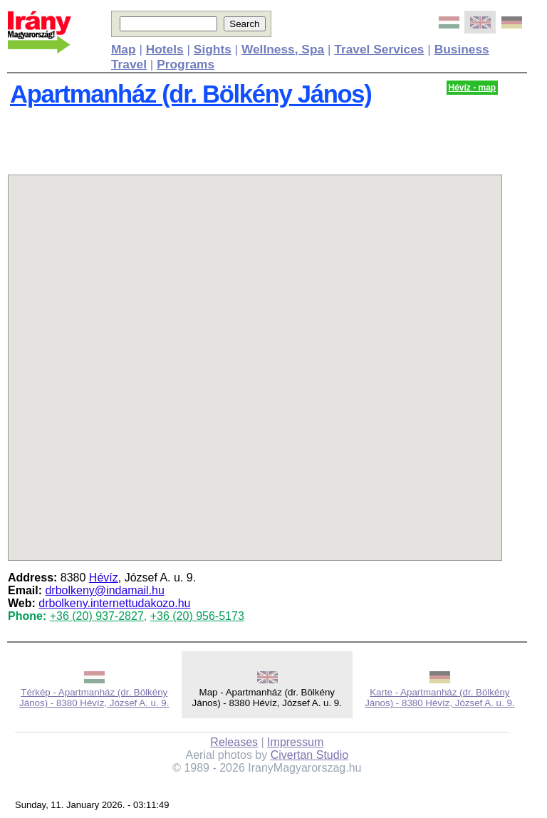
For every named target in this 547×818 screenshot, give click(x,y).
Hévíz (103, 577)
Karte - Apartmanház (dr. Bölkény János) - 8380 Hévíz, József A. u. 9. (439, 697)
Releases (234, 742)
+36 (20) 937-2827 (97, 616)
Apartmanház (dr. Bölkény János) (191, 94)
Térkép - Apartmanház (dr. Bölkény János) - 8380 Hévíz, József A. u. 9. (94, 697)
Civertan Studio (309, 755)
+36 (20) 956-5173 (197, 616)
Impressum (295, 742)
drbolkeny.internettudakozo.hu (114, 603)
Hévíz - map (472, 88)
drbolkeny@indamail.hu (104, 590)
